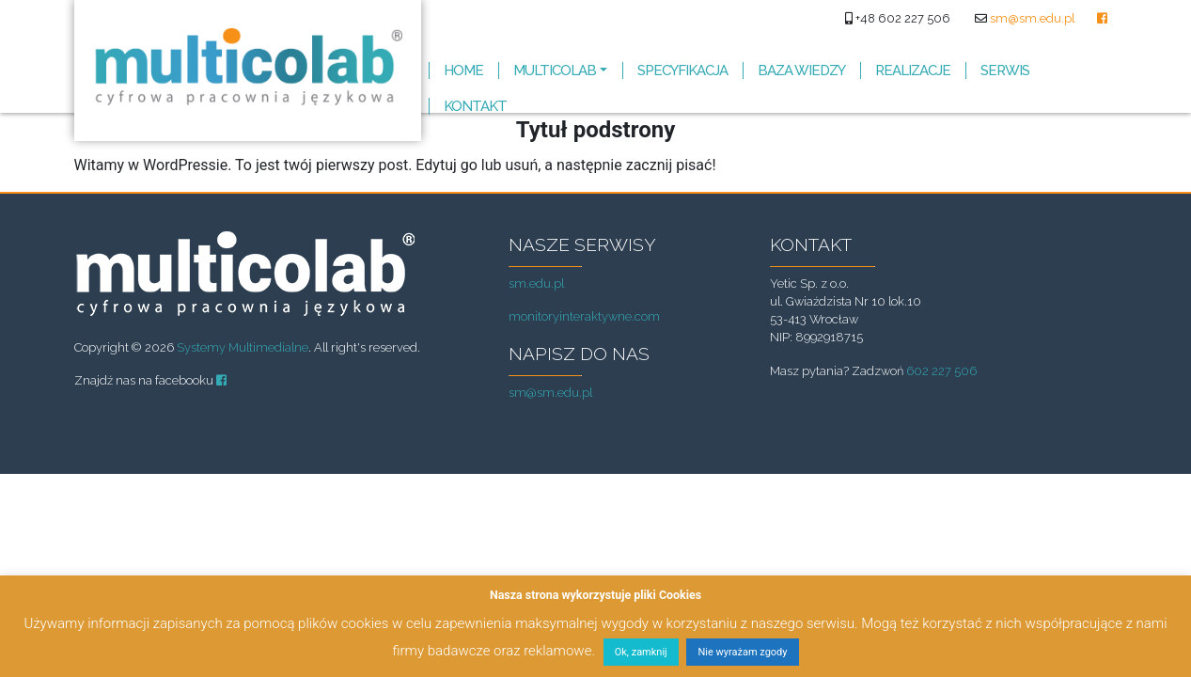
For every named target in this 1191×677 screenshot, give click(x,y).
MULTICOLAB (554, 70)
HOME (463, 70)
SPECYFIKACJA (682, 70)
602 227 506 (941, 371)
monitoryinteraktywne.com (584, 316)
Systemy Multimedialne (242, 347)
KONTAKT (475, 106)
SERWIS (1004, 70)
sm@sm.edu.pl (1032, 18)
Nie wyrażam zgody (742, 652)
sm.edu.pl (536, 283)
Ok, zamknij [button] (641, 652)
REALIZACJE (912, 70)
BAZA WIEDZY (801, 70)
